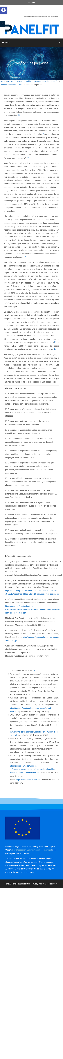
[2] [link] (43, 133)
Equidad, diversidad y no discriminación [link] (41, 81)
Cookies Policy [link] (51, 884)
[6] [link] (55, 342)
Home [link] (2, 81)
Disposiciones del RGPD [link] (10, 85)
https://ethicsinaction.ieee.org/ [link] (28, 779)
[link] (3, 10)
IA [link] (8, 81)
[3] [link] (28, 157)
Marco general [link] (17, 81)
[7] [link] (55, 349)
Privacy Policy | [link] (38, 884)
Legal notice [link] (25, 884)
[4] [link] (25, 256)
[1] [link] (19, 114)
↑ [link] (34, 671)
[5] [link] (53, 296)
